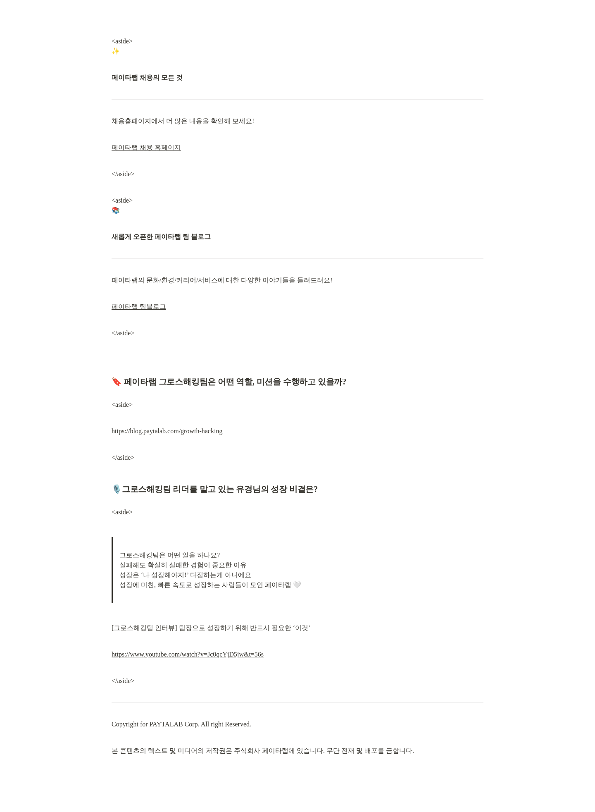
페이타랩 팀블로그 (139, 306)
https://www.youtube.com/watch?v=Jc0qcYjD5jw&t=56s (188, 654)
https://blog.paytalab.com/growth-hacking (167, 431)
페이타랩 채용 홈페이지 (146, 147)
